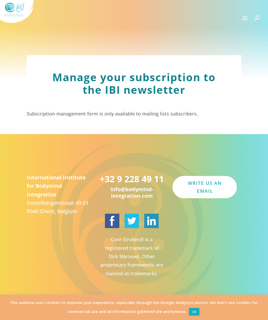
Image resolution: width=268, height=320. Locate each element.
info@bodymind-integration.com (131, 192)
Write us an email (205, 187)
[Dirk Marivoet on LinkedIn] (151, 221)
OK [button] (194, 312)
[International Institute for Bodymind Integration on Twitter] (132, 221)
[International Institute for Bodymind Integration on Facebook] (112, 221)
